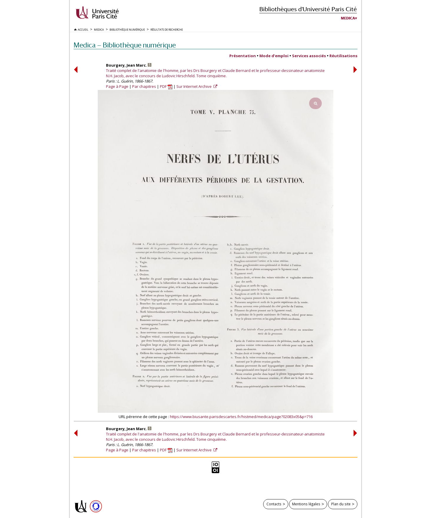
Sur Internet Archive (194, 86)
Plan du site (341, 503)
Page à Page (117, 86)
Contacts (273, 503)
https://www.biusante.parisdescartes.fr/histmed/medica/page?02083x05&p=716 (241, 416)
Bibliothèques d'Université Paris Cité (308, 9)
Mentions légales (306, 503)
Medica (348, 18)
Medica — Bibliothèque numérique (125, 45)
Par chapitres (144, 86)
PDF (166, 86)
